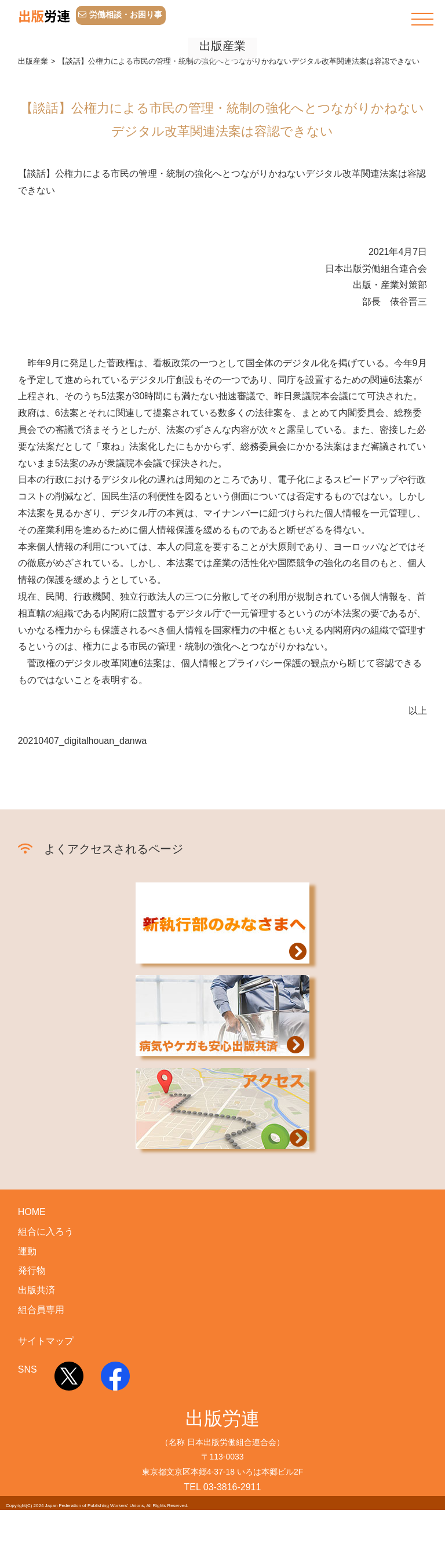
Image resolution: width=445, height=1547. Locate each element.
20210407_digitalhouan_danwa (82, 778)
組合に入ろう (46, 1269)
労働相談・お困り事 (120, 14)
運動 (27, 1288)
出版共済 (36, 1328)
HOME (32, 1249)
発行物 (32, 1308)
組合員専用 (41, 1347)
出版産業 (33, 98)
